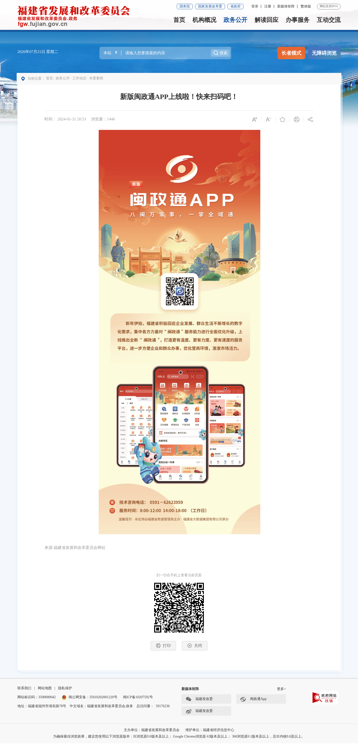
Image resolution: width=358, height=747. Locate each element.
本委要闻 (97, 80)
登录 (254, 6)
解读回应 (266, 20)
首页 (179, 20)
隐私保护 (65, 692)
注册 (267, 6)
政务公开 (235, 20)
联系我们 (24, 692)
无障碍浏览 (324, 53)
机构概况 (204, 20)
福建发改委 (199, 703)
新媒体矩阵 (286, 6)
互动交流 (329, 20)
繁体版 (306, 6)
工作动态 (80, 80)
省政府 (235, 6)
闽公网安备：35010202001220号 (89, 701)
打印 (163, 647)
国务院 (184, 6)
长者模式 (291, 53)
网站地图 (45, 692)
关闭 (194, 647)
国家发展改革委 (210, 6)
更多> (281, 693)
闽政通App (253, 703)
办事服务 (298, 20)
